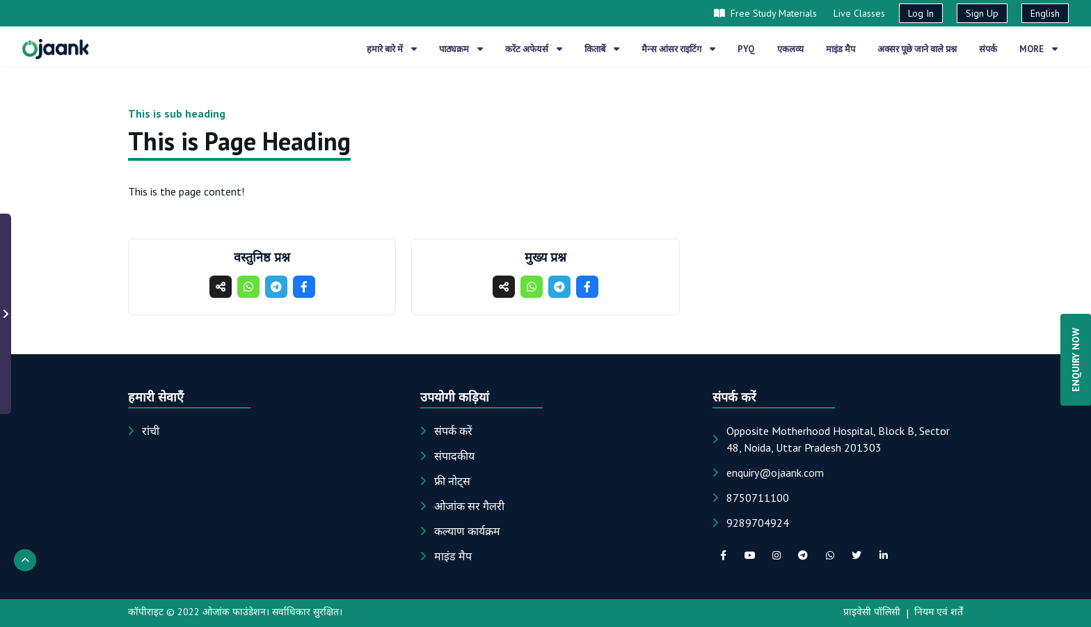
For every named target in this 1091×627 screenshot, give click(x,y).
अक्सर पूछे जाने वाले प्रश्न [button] (917, 49)
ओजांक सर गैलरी (469, 506)
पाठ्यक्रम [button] (461, 49)
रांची (150, 431)
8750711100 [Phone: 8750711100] (757, 498)
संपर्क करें (453, 431)
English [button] (1045, 13)
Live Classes (859, 13)
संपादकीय (454, 456)
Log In (921, 13)
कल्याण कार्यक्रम (467, 531)
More (1038, 49)
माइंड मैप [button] (840, 49)
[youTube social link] (749, 555)
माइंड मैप (453, 556)
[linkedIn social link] (883, 555)
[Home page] (55, 48)
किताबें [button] (601, 49)
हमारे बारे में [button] (392, 49)
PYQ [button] (746, 49)
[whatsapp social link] (830, 555)
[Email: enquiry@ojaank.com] (775, 472)
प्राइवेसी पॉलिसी (871, 611)
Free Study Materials (765, 13)
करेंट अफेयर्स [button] (533, 49)
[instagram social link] (776, 555)
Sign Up (982, 13)
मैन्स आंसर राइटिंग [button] (678, 49)
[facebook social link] (722, 555)
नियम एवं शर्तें (938, 611)
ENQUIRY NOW (1075, 360)
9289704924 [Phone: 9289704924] (757, 523)
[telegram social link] (803, 555)
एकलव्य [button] (790, 49)
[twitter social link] (856, 555)
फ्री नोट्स (452, 481)
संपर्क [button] (988, 49)
